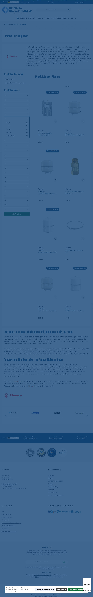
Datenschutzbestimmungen (42, 575)
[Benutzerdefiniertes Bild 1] (41, 452)
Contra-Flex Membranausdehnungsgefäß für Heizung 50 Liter (47, 193)
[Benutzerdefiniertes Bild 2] (51, 452)
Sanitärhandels (30, 386)
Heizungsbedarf (18, 381)
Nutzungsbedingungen (47, 568)
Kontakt (50, 478)
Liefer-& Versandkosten (55, 481)
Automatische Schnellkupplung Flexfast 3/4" (74, 192)
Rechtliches (7, 506)
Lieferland (9, 2)
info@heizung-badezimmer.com (16, 488)
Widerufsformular (7, 517)
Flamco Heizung (10, 79)
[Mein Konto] (84, 10)
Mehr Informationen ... (12, 591)
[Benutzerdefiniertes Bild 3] (62, 452)
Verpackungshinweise (8, 526)
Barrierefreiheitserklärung (9, 531)
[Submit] (64, 562)
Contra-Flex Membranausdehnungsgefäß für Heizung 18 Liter (47, 251)
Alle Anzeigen (16, 214)
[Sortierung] (75, 86)
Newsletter (51, 490)
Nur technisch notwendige (45, 590)
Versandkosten (58, 595)
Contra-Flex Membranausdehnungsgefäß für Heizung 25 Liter (74, 310)
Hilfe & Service (54, 470)
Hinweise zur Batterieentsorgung (12, 523)
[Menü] (90, 579)
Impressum (5, 528)
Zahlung (50, 484)
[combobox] (51, 10)
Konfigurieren (61, 590)
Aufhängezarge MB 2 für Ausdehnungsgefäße (45, 134)
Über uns (51, 475)
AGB (3, 511)
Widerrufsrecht (6, 514)
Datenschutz (6, 520)
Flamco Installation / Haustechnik (15, 83)
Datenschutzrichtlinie (62, 567)
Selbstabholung (53, 487)
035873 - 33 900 (79, 3)
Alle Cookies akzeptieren (77, 590)
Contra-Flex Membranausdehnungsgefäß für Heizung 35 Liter (74, 134)
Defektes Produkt (53, 492)
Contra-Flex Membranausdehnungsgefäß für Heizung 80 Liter (47, 310)
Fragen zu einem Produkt (56, 495)
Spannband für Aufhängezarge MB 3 (74, 251)
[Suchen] (69, 10)
